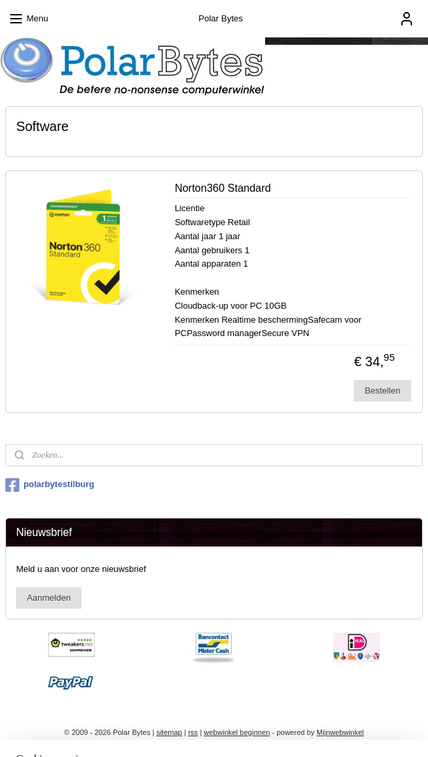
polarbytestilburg (49, 485)
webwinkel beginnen (237, 732)
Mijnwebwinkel (340, 732)
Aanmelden (49, 598)
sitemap (169, 732)
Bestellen (382, 391)
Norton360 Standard (223, 188)
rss (193, 732)
